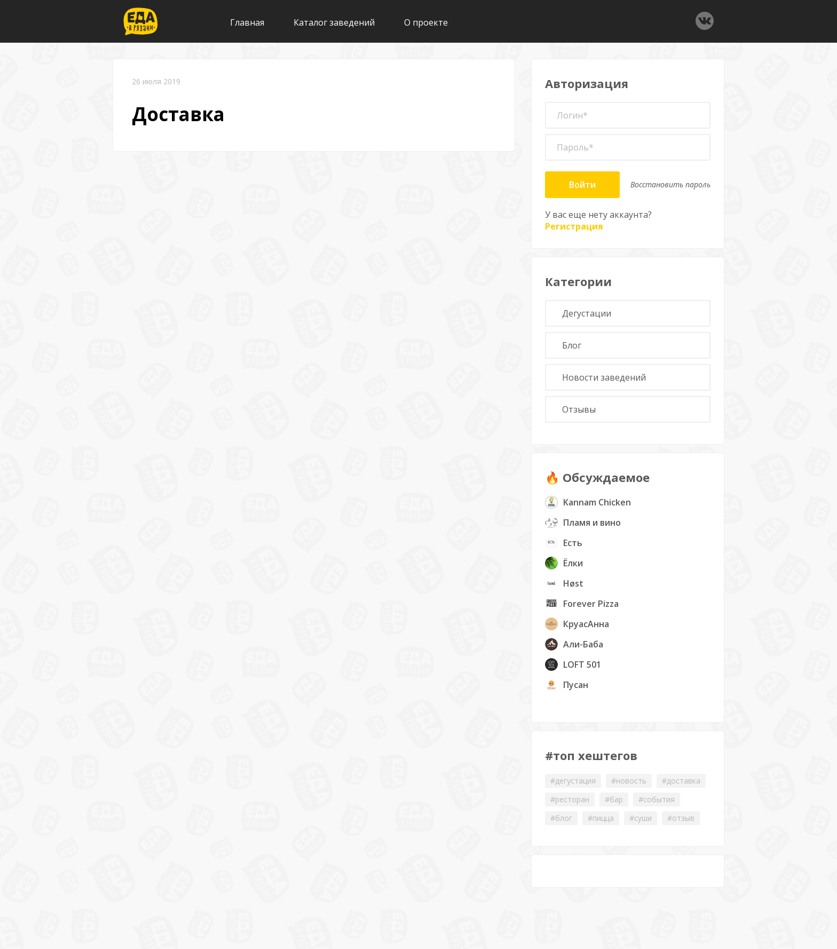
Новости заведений (604, 377)
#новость (628, 781)
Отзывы (579, 409)
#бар (614, 799)
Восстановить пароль (670, 184)
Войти (582, 185)
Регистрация (574, 226)
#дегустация (573, 781)
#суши (640, 818)
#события (656, 799)
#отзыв (680, 818)
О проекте (426, 22)
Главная (247, 22)
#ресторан (569, 799)
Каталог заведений (334, 22)
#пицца (601, 818)
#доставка (681, 781)
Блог (571, 345)
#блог (561, 818)
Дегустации (586, 313)
